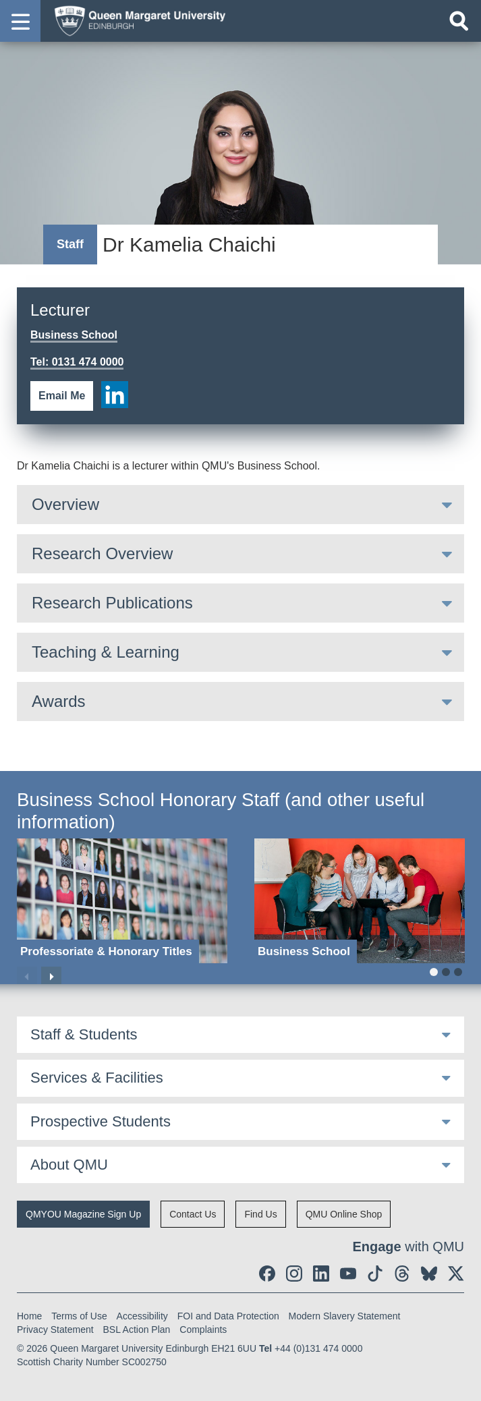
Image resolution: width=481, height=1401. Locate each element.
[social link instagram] (294, 1273)
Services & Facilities (96, 1077)
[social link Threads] (402, 1273)
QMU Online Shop (344, 1214)
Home (29, 1316)
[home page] (135, 20)
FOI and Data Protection (228, 1316)
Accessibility (142, 1316)
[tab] (240, 504)
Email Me (61, 395)
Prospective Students (100, 1121)
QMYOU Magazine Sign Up (83, 1214)
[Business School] (359, 900)
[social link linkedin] (114, 394)
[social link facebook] (267, 1273)
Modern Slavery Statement (345, 1316)
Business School (73, 335)
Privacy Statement (55, 1329)
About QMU (69, 1164)
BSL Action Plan (137, 1329)
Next (51, 977)
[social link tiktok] (375, 1273)
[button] (20, 21)
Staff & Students (84, 1034)
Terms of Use (79, 1316)
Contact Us (192, 1214)
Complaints (203, 1329)
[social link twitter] (456, 1273)
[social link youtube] (348, 1273)
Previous (27, 977)
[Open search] (458, 21)
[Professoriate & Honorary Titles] (122, 900)
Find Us (260, 1214)
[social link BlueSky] (429, 1273)
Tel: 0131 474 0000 (76, 362)
